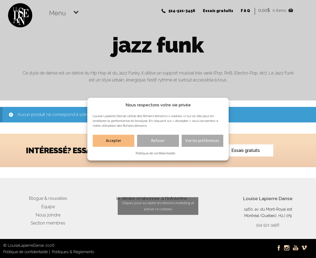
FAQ (246, 11)
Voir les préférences (202, 140)
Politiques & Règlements (73, 251)
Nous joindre (48, 215)
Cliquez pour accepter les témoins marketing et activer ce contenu (158, 205)
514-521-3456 (181, 11)
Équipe (48, 206)
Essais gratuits (218, 11)
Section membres (48, 223)
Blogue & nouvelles (48, 198)
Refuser (158, 140)
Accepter (113, 140)
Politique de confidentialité (155, 153)
